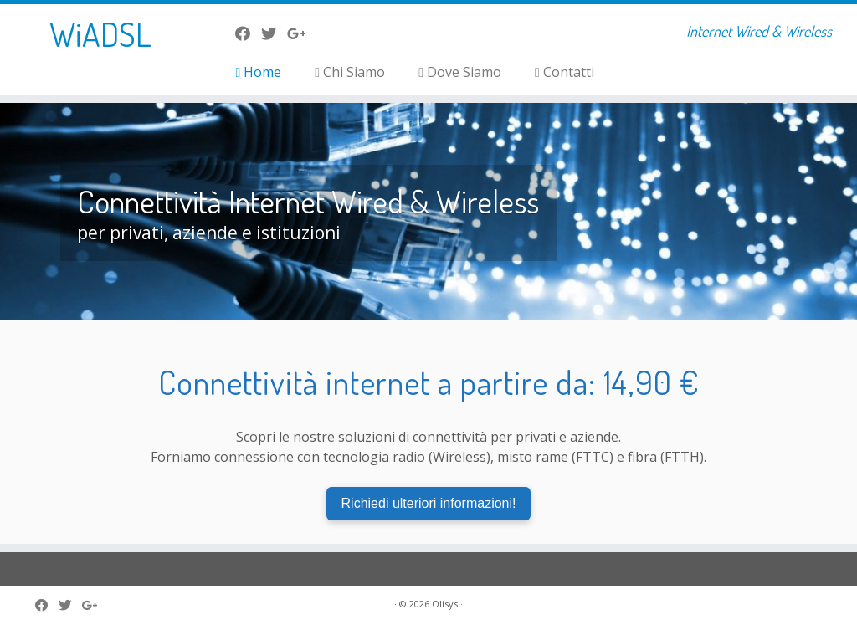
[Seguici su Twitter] (274, 33)
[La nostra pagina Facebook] (248, 33)
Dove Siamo (459, 72)
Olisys (445, 603)
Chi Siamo (350, 72)
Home (258, 72)
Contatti (564, 72)
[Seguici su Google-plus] (302, 33)
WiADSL (100, 33)
